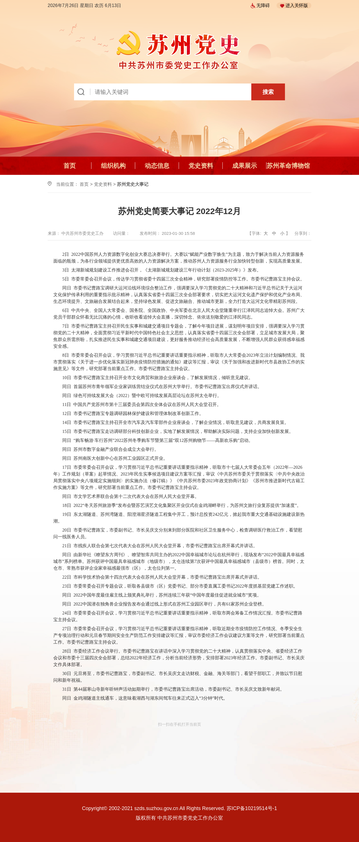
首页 (69, 165)
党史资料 (200, 165)
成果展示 (244, 165)
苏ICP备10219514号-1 (252, 808)
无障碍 (260, 5)
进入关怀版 (294, 5)
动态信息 (157, 165)
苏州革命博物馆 (288, 165)
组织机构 (113, 165)
